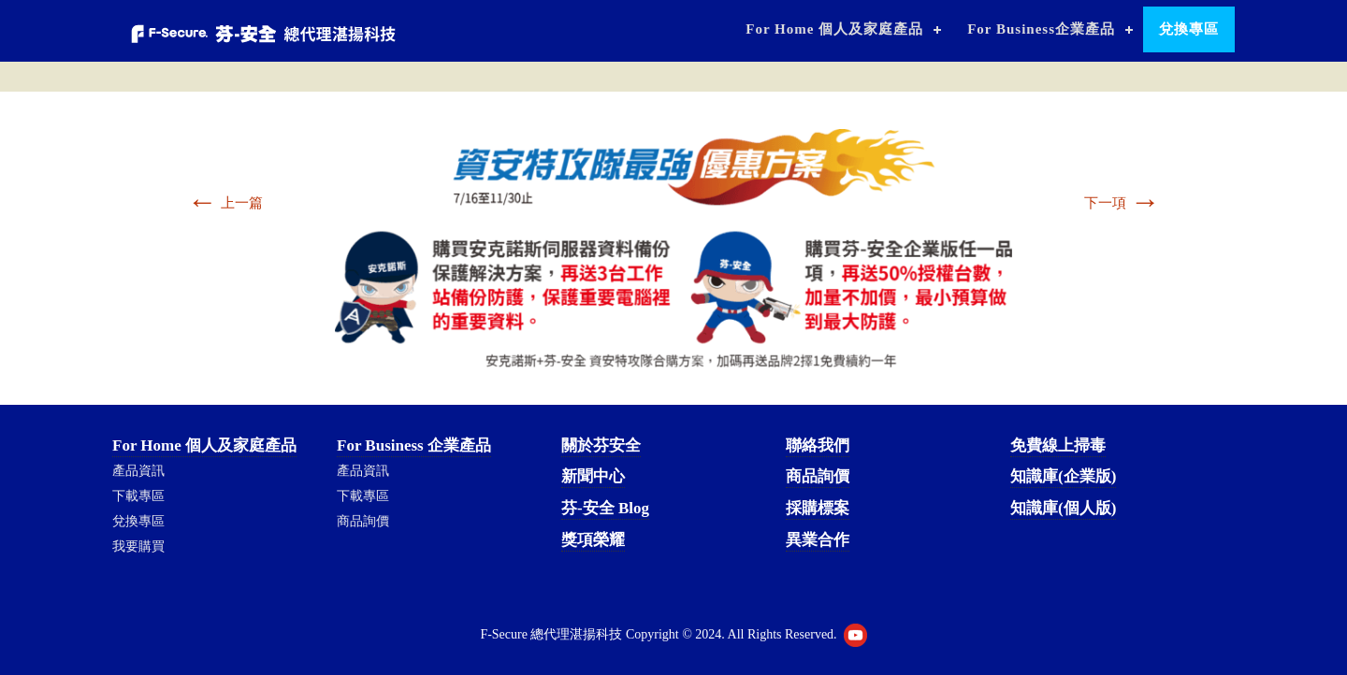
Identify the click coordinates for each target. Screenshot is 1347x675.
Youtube (855, 635)
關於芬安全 (601, 445)
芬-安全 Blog (605, 508)
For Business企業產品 (1041, 29)
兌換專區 (1189, 29)
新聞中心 (593, 476)
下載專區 (138, 496)
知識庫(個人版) (1063, 508)
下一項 (1122, 202)
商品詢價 (363, 521)
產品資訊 (138, 471)
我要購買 (138, 546)
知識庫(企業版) (1063, 476)
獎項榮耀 (593, 540)
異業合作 (817, 540)
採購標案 (817, 508)
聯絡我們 (817, 445)
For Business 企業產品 (414, 445)
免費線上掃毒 (1058, 445)
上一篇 (225, 202)
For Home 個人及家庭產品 (834, 29)
